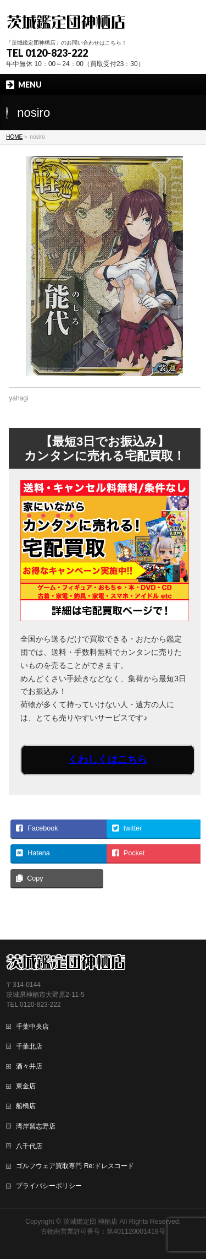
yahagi (18, 398)
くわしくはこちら (107, 759)
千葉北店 (29, 1046)
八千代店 (29, 1146)
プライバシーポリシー (49, 1186)
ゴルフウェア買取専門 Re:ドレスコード (74, 1166)
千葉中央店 (32, 1026)
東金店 (26, 1086)
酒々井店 (29, 1066)
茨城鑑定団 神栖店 (90, 1221)
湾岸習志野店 (35, 1126)
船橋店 (26, 1106)
